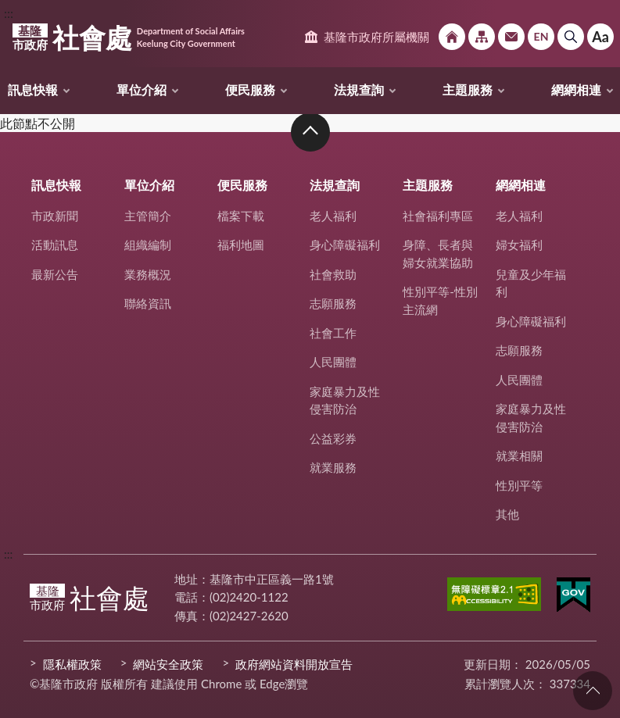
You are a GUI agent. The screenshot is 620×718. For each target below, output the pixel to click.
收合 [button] (310, 132)
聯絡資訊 (147, 303)
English (541, 36)
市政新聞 (54, 216)
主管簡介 (147, 216)
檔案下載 (240, 216)
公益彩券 (333, 438)
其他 (507, 514)
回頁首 (592, 690)
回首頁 (452, 36)
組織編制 (147, 245)
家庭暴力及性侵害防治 (345, 400)
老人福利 (333, 216)
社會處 (129, 37)
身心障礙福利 (345, 245)
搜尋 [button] (570, 36)
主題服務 (468, 89)
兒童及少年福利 (531, 283)
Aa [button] (600, 36)
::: (8, 12)
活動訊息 (54, 245)
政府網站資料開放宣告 (294, 664)
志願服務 (333, 303)
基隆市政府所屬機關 (376, 37)
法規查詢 (359, 89)
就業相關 (519, 455)
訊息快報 (33, 89)
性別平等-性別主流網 (440, 300)
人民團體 (333, 362)
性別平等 (519, 485)
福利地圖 (240, 245)
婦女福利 (519, 245)
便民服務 (250, 89)
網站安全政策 (168, 664)
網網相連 (576, 89)
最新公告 (54, 274)
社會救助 (333, 274)
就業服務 (333, 467)
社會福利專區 (438, 216)
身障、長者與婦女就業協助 (438, 254)
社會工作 (333, 333)
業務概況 (147, 274)
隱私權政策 (72, 664)
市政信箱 (511, 36)
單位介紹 (141, 89)
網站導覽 (481, 36)
